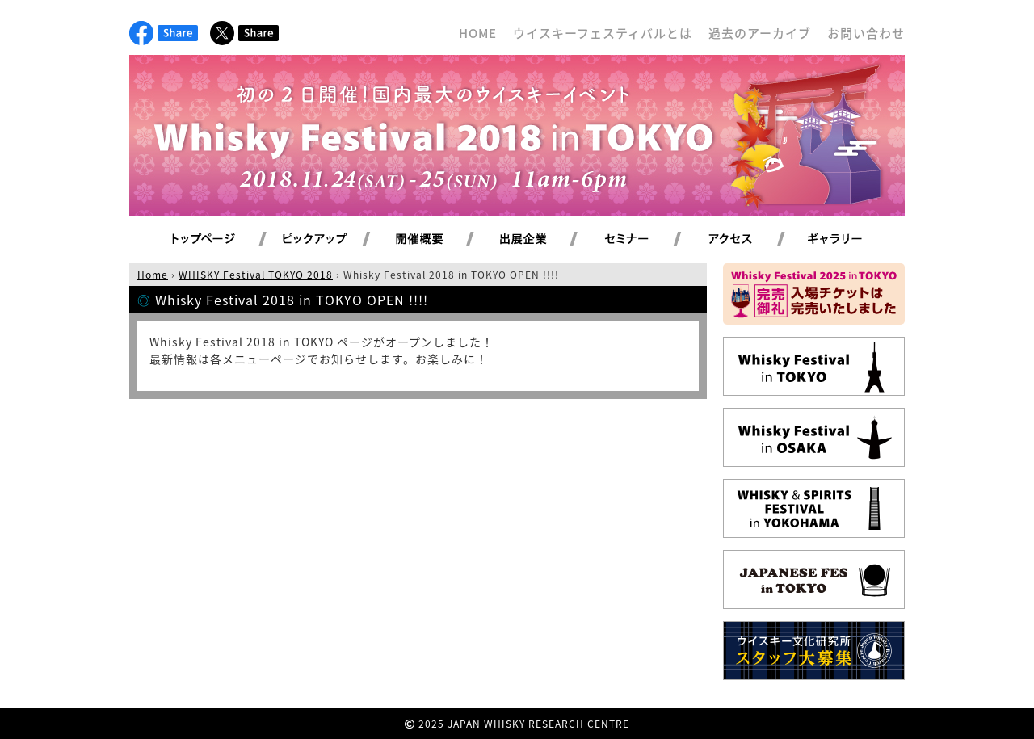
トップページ (206, 240)
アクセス (750, 240)
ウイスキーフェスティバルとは (602, 33)
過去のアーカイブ (759, 33)
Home (152, 274)
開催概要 (438, 240)
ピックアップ (335, 240)
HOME (478, 33)
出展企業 (542, 240)
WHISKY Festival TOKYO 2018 (256, 274)
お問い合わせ (866, 33)
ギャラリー (853, 240)
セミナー (646, 240)
